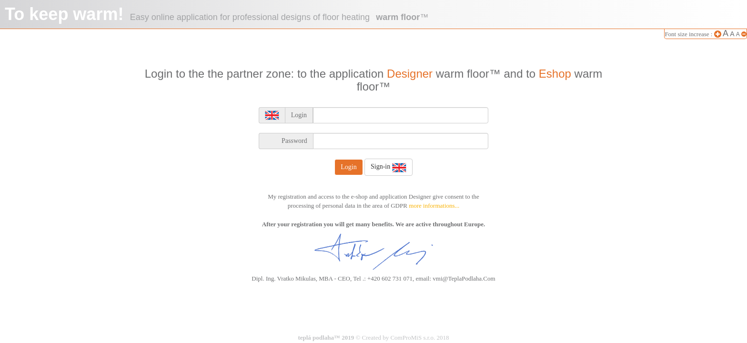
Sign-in (388, 167)
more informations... (434, 205)
